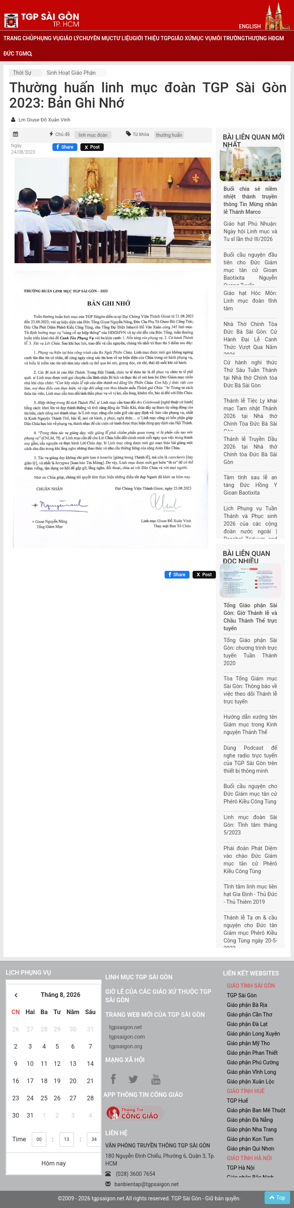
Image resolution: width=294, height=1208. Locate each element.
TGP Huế (237, 1101)
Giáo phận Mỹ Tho (248, 1043)
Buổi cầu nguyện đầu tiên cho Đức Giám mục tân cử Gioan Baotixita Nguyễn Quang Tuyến (250, 270)
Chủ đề (63, 134)
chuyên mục (96, 38)
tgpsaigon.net (125, 1027)
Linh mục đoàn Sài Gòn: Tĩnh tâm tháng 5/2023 (250, 825)
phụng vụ (46, 38)
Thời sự (22, 73)
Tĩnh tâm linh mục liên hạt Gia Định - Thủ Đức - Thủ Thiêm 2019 (250, 894)
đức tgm (15, 54)
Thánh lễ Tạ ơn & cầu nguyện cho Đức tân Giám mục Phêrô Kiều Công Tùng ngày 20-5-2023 (250, 933)
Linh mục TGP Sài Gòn (138, 977)
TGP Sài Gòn (242, 995)
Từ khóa (140, 134)
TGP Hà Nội (241, 1168)
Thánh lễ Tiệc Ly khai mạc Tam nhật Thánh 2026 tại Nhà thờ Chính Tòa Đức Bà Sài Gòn (250, 416)
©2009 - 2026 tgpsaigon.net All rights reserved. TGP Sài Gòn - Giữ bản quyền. (149, 1198)
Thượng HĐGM (264, 38)
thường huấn (169, 135)
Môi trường (228, 38)
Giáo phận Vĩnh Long (251, 1072)
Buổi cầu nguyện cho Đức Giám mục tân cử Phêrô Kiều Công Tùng (250, 794)
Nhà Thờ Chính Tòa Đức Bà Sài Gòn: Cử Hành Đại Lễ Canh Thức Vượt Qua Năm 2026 (250, 339)
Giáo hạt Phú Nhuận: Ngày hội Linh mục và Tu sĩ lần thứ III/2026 (250, 231)
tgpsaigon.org (125, 1046)
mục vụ (202, 38)
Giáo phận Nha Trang (252, 1129)
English (250, 26)
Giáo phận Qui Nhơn (250, 1149)
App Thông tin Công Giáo (143, 1094)
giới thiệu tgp (151, 38)
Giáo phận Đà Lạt (247, 1024)
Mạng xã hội (125, 1060)
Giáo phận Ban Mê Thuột (256, 1110)
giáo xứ (181, 38)
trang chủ (18, 38)
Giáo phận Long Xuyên (253, 1034)
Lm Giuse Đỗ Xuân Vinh (44, 120)
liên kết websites (251, 973)
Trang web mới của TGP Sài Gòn (155, 1014)
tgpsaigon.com (127, 1037)
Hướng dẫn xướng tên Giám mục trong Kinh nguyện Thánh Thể (250, 724)
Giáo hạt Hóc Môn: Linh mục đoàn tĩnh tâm (250, 300)
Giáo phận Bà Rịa (247, 1005)
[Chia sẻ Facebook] (64, 147)
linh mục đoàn (93, 135)
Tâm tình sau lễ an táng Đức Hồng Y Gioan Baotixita (250, 485)
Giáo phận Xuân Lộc (250, 1082)
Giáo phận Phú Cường (253, 1062)
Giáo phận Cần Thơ (249, 1014)
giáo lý (69, 38)
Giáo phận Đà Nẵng (250, 1120)
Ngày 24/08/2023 (23, 149)
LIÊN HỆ (116, 1133)
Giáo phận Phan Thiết (252, 1053)
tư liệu (123, 38)
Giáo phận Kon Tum (250, 1139)
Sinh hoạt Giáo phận (71, 73)
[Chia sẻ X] (92, 147)
